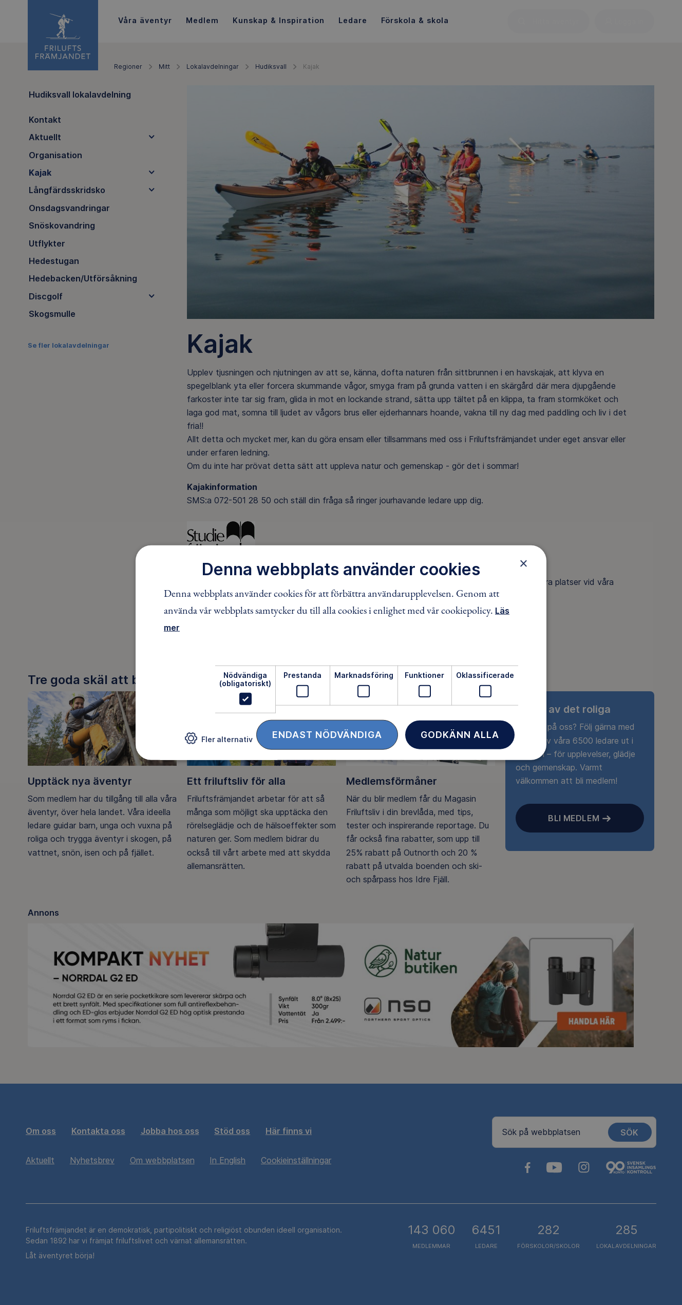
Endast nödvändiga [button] (327, 734)
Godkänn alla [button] (460, 734)
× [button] (523, 563)
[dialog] (341, 652)
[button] (218, 742)
